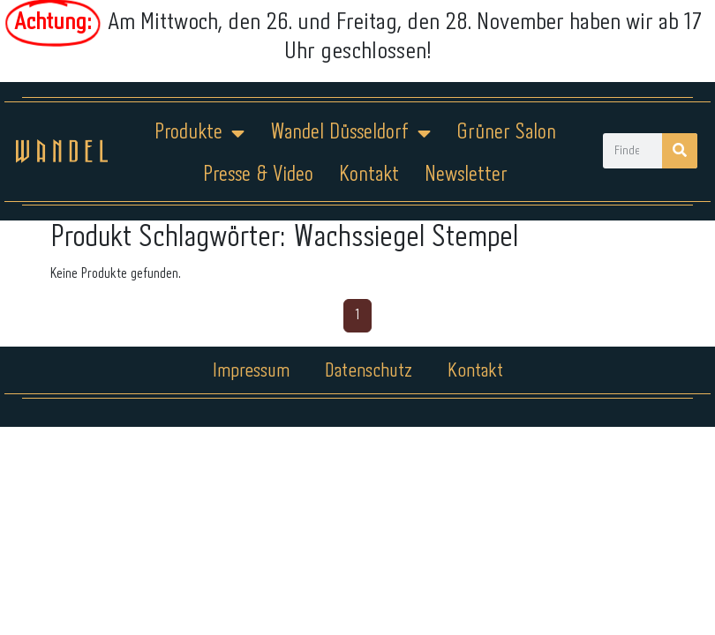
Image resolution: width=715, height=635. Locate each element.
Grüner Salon (506, 132)
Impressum (251, 371)
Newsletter (466, 175)
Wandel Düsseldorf (350, 133)
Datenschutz (368, 371)
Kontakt (369, 175)
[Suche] (679, 150)
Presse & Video (258, 175)
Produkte (199, 133)
